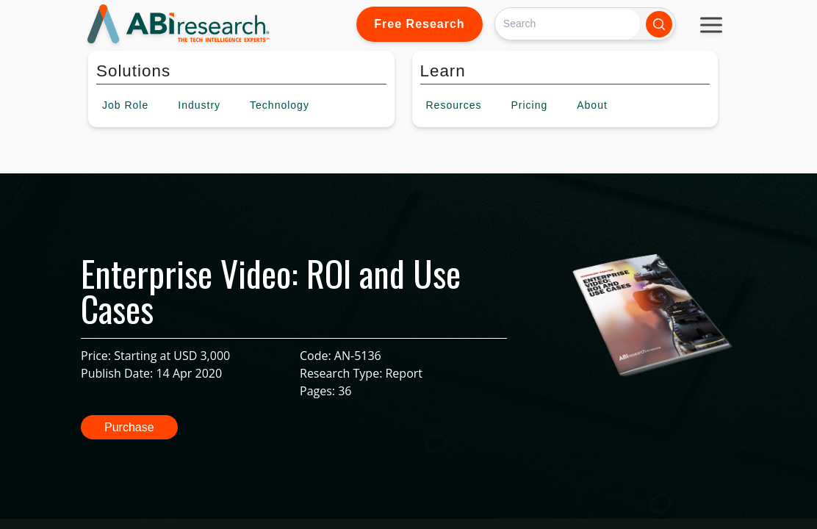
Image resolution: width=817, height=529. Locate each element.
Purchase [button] (129, 427)
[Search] (567, 24)
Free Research (419, 24)
